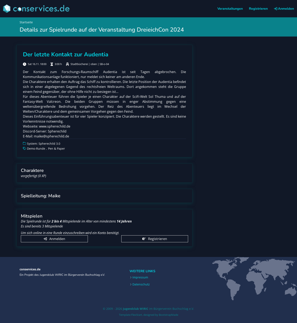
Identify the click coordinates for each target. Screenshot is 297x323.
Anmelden (284, 8)
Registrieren (258, 8)
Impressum (140, 277)
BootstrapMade (168, 315)
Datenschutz (141, 284)
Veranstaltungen (230, 8)
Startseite (26, 22)
